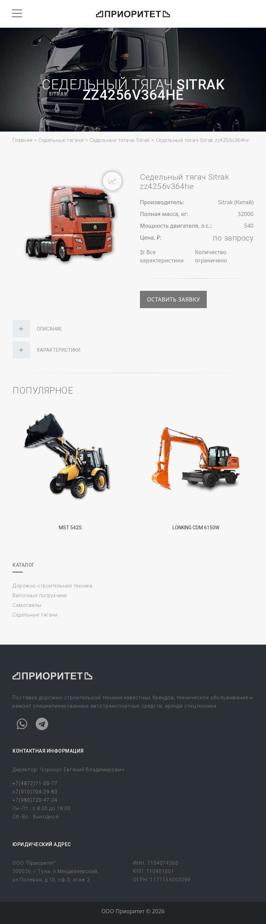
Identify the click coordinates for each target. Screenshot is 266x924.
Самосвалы (27, 605)
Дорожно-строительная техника (52, 586)
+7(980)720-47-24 (34, 800)
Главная (22, 140)
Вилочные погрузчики (39, 596)
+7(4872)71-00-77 (34, 783)
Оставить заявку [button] (173, 299)
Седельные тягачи (60, 140)
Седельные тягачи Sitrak (120, 140)
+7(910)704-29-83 (34, 792)
